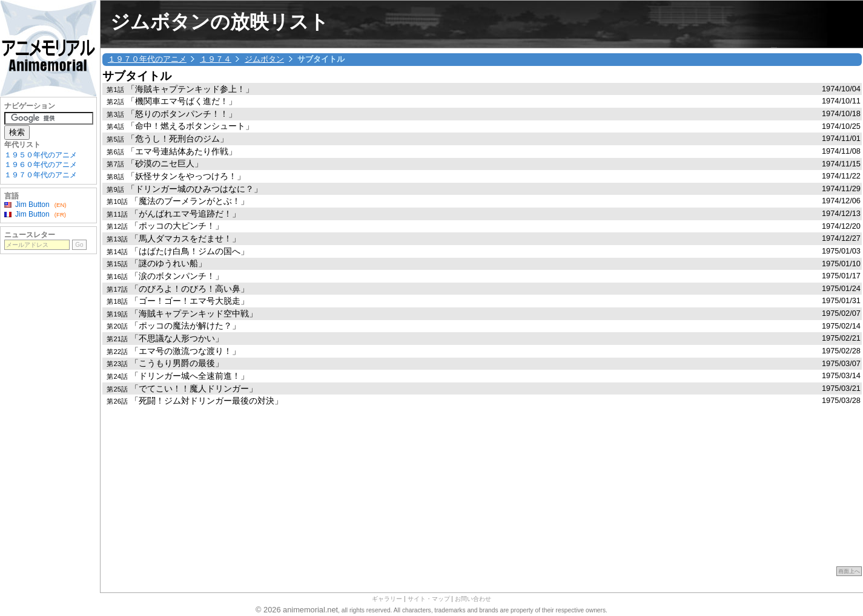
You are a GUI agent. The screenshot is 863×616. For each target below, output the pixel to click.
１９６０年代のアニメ (40, 164)
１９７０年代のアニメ (147, 59)
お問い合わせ (473, 598)
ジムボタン (264, 59)
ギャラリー (387, 598)
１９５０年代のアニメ (40, 155)
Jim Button (32, 204)
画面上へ (849, 571)
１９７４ (215, 59)
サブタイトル (136, 76)
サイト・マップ (429, 598)
